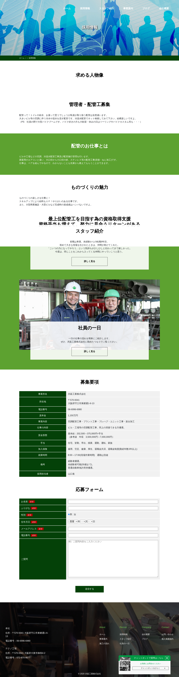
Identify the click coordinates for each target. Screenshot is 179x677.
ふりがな (25, 508)
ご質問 (24, 559)
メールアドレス (29, 529)
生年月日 (25, 522)
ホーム (21, 58)
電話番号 (25, 535)
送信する (89, 589)
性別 (23, 515)
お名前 (24, 501)
